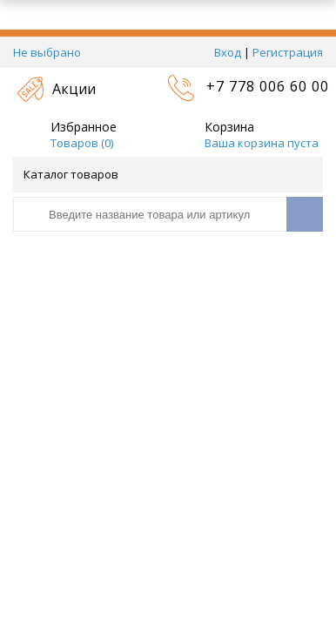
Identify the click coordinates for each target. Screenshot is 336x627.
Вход (227, 52)
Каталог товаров (167, 174)
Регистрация (287, 52)
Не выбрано (52, 52)
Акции (74, 88)
